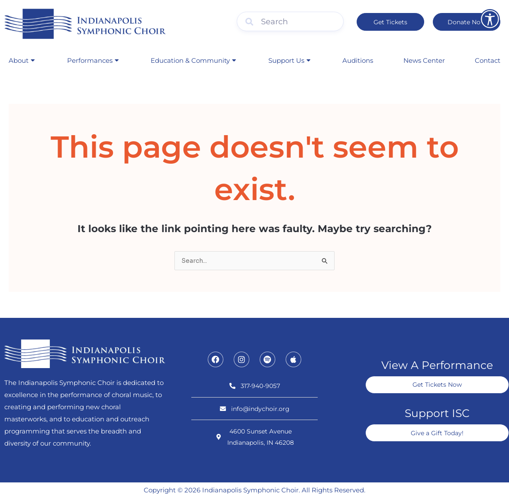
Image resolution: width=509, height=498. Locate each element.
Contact (487, 60)
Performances (93, 60)
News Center (424, 60)
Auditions (357, 60)
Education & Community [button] (193, 60)
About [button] (22, 60)
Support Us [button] (289, 60)
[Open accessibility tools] (490, 19)
